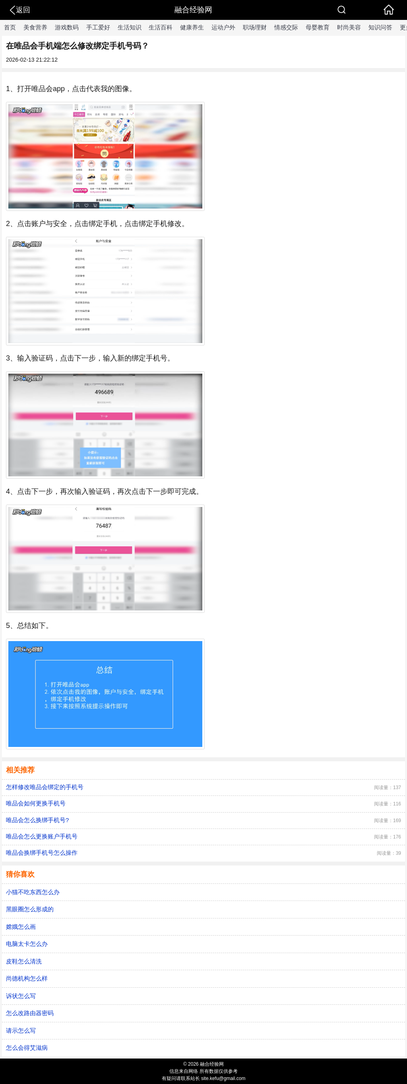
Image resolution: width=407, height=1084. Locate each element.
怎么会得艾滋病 (27, 1047)
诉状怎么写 (21, 995)
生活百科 (160, 27)
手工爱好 (98, 27)
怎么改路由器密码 (30, 1013)
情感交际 (286, 27)
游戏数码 (67, 27)
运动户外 (223, 27)
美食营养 (35, 27)
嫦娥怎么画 (21, 926)
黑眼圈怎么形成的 (30, 909)
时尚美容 (349, 27)
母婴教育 (317, 27)
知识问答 (380, 27)
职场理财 (255, 27)
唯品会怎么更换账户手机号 (42, 836)
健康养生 (192, 27)
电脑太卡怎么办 (27, 943)
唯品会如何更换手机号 (36, 803)
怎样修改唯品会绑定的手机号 (44, 787)
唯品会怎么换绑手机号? (37, 820)
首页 (10, 27)
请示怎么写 (21, 1030)
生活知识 (129, 27)
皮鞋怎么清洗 (24, 961)
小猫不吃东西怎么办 (33, 892)
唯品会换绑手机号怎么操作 (42, 852)
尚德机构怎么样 (27, 978)
